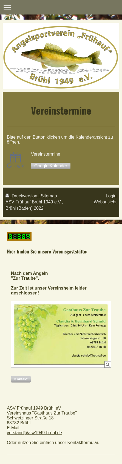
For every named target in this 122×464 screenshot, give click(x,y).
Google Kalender (50, 166)
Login (111, 196)
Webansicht (105, 202)
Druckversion (21, 196)
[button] (21, 379)
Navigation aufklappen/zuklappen (61, 7)
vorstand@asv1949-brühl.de (34, 432)
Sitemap (49, 196)
